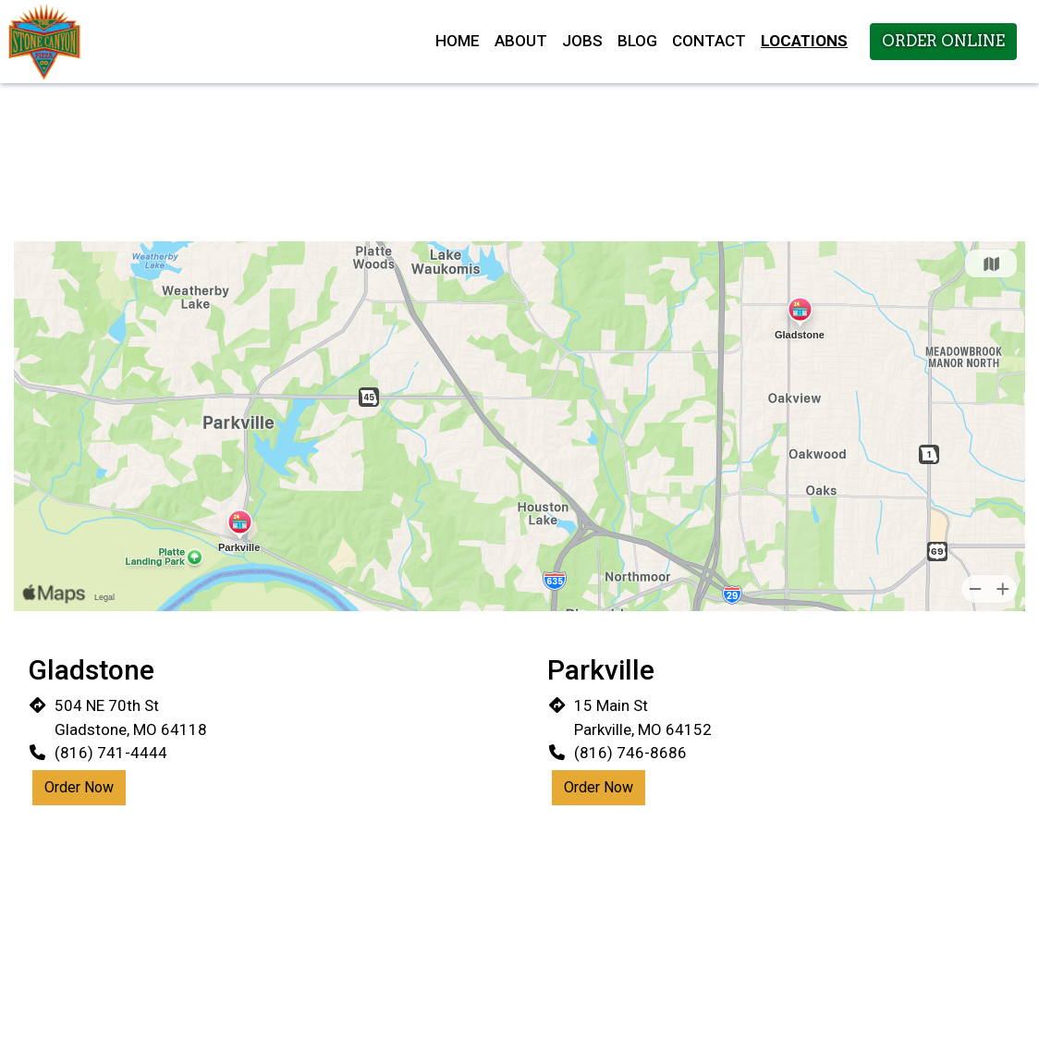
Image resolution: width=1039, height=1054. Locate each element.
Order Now (79, 787)
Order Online (943, 40)
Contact (709, 40)
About (521, 40)
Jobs (582, 40)
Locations (804, 40)
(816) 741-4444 (111, 752)
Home (457, 40)
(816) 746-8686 (630, 752)
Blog (637, 40)
